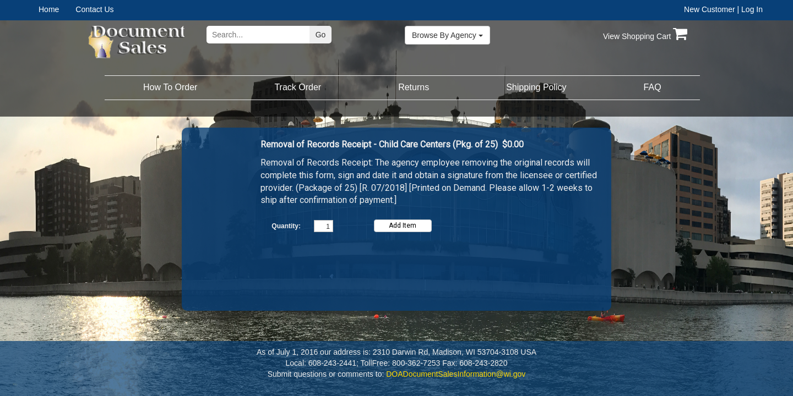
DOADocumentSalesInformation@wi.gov (455, 374)
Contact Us (94, 9)
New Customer (709, 9)
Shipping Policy (536, 87)
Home (49, 9)
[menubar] (74, 9)
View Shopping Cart (645, 36)
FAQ (652, 87)
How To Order (170, 87)
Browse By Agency (447, 35)
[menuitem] (57, 9)
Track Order (297, 87)
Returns (413, 87)
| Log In (750, 9)
